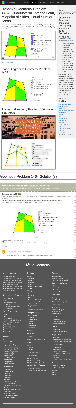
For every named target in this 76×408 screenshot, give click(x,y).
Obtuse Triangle (9, 354)
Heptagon (31, 282)
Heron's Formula (10, 358)
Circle (29, 294)
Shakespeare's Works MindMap (61, 339)
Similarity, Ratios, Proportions (36, 339)
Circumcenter (32, 320)
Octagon (30, 284)
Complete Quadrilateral (11, 395)
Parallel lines (7, 324)
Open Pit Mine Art (58, 367)
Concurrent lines (8, 328)
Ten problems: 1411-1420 (66, 110)
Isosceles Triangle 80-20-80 (13, 346)
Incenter (31, 322)
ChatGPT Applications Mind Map (13, 278)
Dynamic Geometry (64, 124)
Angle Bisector (8, 318)
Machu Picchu (57, 349)
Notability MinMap (57, 300)
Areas (29, 345)
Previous (43, 2)
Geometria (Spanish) (34, 368)
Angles (5, 316)
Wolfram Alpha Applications (60, 302)
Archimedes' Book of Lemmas (37, 300)
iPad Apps (61, 132)
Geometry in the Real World (35, 362)
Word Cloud (56, 329)
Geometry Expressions (59, 292)
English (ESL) (56, 337)
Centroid (31, 318)
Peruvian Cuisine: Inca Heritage (62, 359)
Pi (28, 308)
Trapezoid (7, 379)
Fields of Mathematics (59, 322)
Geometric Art (56, 308)
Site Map (54, 370)
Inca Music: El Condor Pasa (61, 353)
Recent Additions (8, 298)
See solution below (7, 62)
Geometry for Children (34, 360)
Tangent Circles (33, 306)
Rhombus (8, 377)
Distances (31, 327)
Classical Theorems (10, 302)
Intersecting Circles (34, 304)
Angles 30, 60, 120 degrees (12, 320)
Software (54, 286)
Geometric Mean (32, 358)
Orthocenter (32, 325)
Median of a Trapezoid (12, 381)
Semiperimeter (8, 362)
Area (59, 116)
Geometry (25, 2)
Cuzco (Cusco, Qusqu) (60, 351)
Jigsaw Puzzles (56, 276)
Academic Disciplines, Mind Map (13, 288)
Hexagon (30, 280)
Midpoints (6, 334)
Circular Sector (32, 296)
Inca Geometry (56, 347)
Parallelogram (8, 371)
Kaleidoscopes (56, 314)
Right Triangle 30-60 (11, 352)
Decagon (30, 288)
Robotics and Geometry (60, 331)
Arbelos (30, 298)
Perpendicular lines (9, 326)
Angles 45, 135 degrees (11, 322)
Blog (53, 372)
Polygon (29, 276)
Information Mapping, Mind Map (12, 286)
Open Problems (63, 106)
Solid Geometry (32, 355)
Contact (60, 2)
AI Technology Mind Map (10, 284)
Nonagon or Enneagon (35, 286)
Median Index (8, 360)
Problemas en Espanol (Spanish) (38, 370)
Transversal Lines (8, 330)
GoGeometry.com (10, 2)
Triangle (60, 114)
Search (70, 2)
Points (5, 314)
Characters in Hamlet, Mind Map (62, 341)
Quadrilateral (62, 120)
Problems (34, 2)
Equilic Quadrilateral (10, 393)
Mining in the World (59, 365)
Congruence (31, 333)
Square (7, 373)
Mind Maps (56, 320)
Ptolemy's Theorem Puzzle (60, 280)
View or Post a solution (65, 134)
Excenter (31, 323)
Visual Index (62, 108)
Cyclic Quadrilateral (10, 383)
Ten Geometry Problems (12, 306)
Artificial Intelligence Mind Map (12, 282)
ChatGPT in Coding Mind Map (12, 280)
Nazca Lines (56, 355)
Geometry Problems (64, 104)
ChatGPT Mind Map (9, 276)
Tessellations (56, 312)
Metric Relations (9, 364)
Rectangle (8, 375)
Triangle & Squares (9, 397)
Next (52, 2)
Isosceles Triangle (9, 344)
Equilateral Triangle (10, 342)
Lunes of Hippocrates (34, 302)
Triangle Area (62, 118)
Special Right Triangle (11, 350)
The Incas (56, 357)
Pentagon (31, 278)
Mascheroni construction (35, 310)
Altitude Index (8, 356)
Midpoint (61, 122)
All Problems (62, 112)
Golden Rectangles (58, 310)
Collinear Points (8, 332)
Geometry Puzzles (57, 278)
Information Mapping (59, 323)
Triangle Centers (32, 316)
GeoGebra (69, 41)
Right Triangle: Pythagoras (12, 348)
